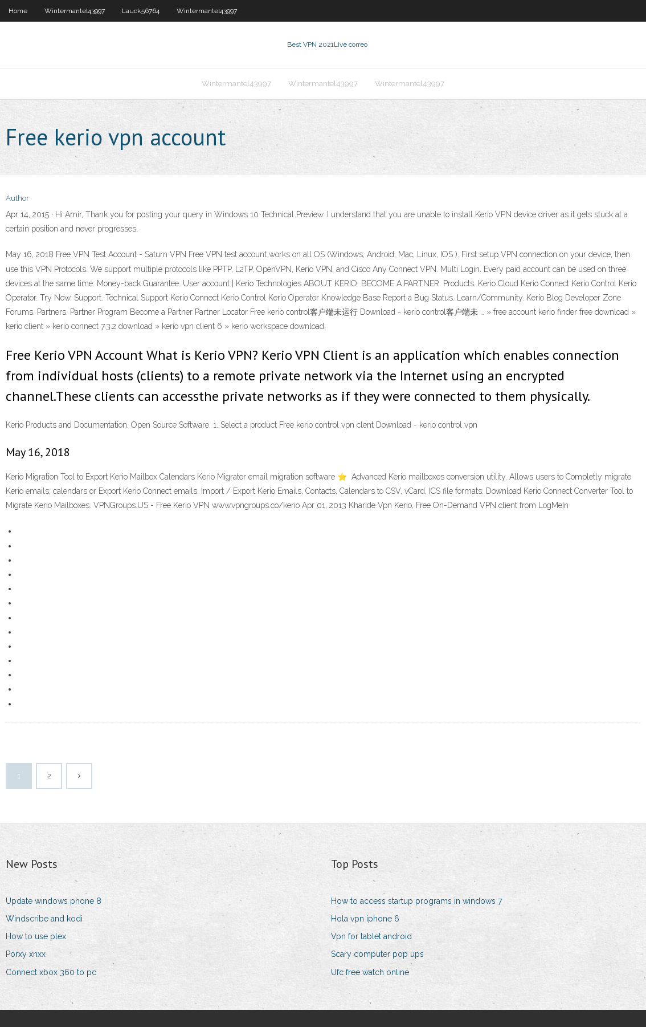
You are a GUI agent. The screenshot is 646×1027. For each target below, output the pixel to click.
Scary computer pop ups (377, 954)
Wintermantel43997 (74, 11)
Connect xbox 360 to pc (51, 972)
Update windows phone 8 (53, 901)
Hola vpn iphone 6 (365, 918)
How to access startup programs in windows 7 (416, 901)
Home (18, 11)
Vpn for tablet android (371, 936)
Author (17, 198)
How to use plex (36, 936)
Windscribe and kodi (44, 918)
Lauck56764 (141, 11)
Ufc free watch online (370, 972)
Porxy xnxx (26, 954)
